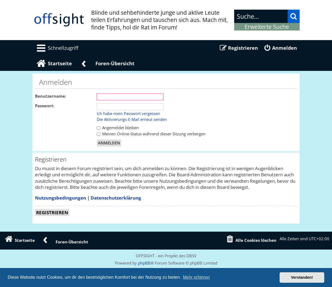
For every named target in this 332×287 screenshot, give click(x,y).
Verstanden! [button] (302, 277)
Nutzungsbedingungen (60, 198)
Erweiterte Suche (267, 26)
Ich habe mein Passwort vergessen (128, 113)
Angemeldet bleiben (118, 128)
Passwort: (44, 106)
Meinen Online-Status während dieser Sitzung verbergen (151, 134)
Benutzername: (50, 96)
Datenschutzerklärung (116, 198)
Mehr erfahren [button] (196, 277)
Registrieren (52, 212)
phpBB (144, 263)
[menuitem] (56, 48)
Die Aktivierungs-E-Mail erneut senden (132, 119)
